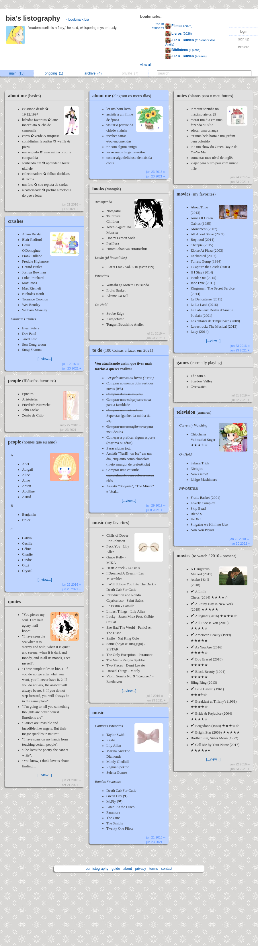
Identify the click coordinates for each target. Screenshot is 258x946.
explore (243, 47)
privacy (140, 869)
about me (26, 95)
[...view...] (45, 359)
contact (166, 869)
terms (153, 869)
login (243, 32)
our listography (97, 869)
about (127, 869)
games (201, 362)
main (17, 73)
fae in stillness (158, 26)
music (112, 522)
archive (92, 73)
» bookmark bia (77, 19)
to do (124, 350)
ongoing (54, 73)
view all (145, 65)
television (195, 412)
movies (197, 194)
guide (116, 869)
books (108, 188)
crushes (15, 221)
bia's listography (33, 18)
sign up (243, 39)
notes (206, 95)
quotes (14, 601)
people (33, 380)
